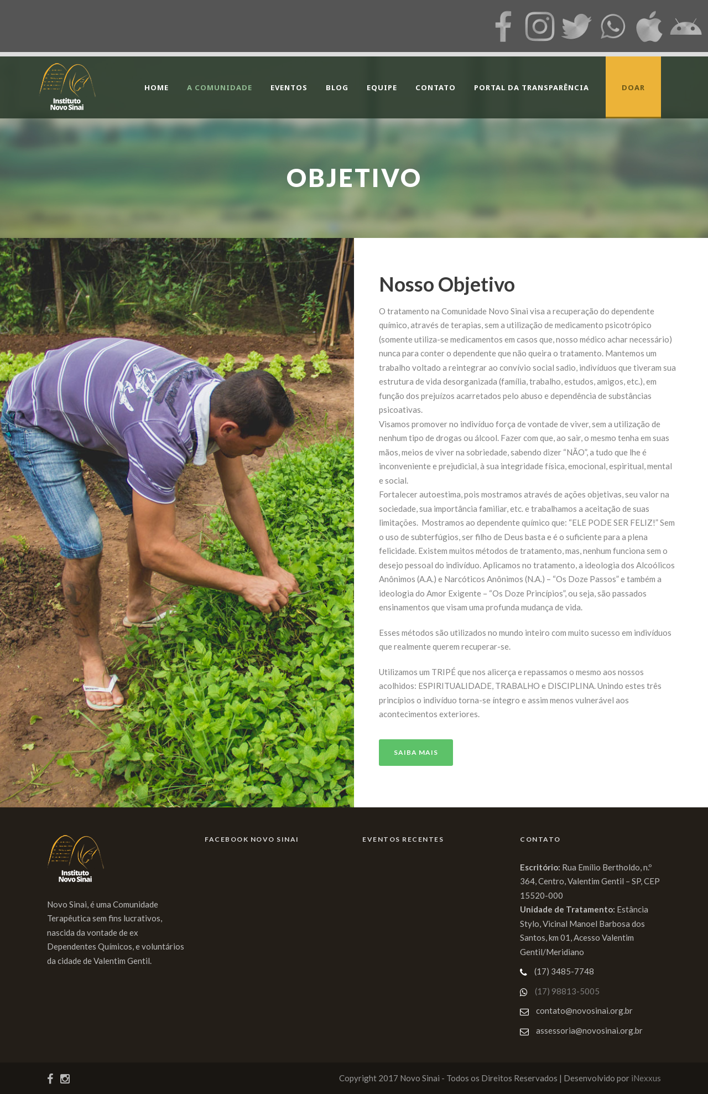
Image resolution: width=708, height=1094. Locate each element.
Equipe (382, 87)
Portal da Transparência (531, 87)
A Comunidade (219, 87)
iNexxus (646, 1078)
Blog (337, 87)
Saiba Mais (416, 752)
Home (156, 87)
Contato (435, 87)
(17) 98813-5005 (567, 991)
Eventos (289, 87)
